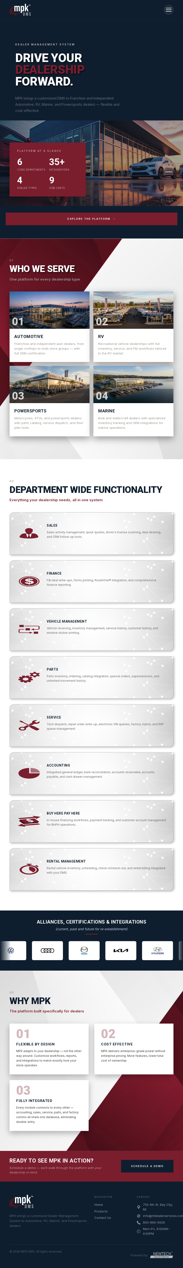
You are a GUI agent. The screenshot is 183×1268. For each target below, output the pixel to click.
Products (101, 1211)
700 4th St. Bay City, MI (158, 1207)
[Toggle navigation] (168, 9)
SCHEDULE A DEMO (147, 1166)
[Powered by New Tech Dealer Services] (152, 1255)
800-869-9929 (154, 1222)
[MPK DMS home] (21, 1201)
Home (98, 1204)
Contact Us (102, 1218)
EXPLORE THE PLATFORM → (91, 218)
